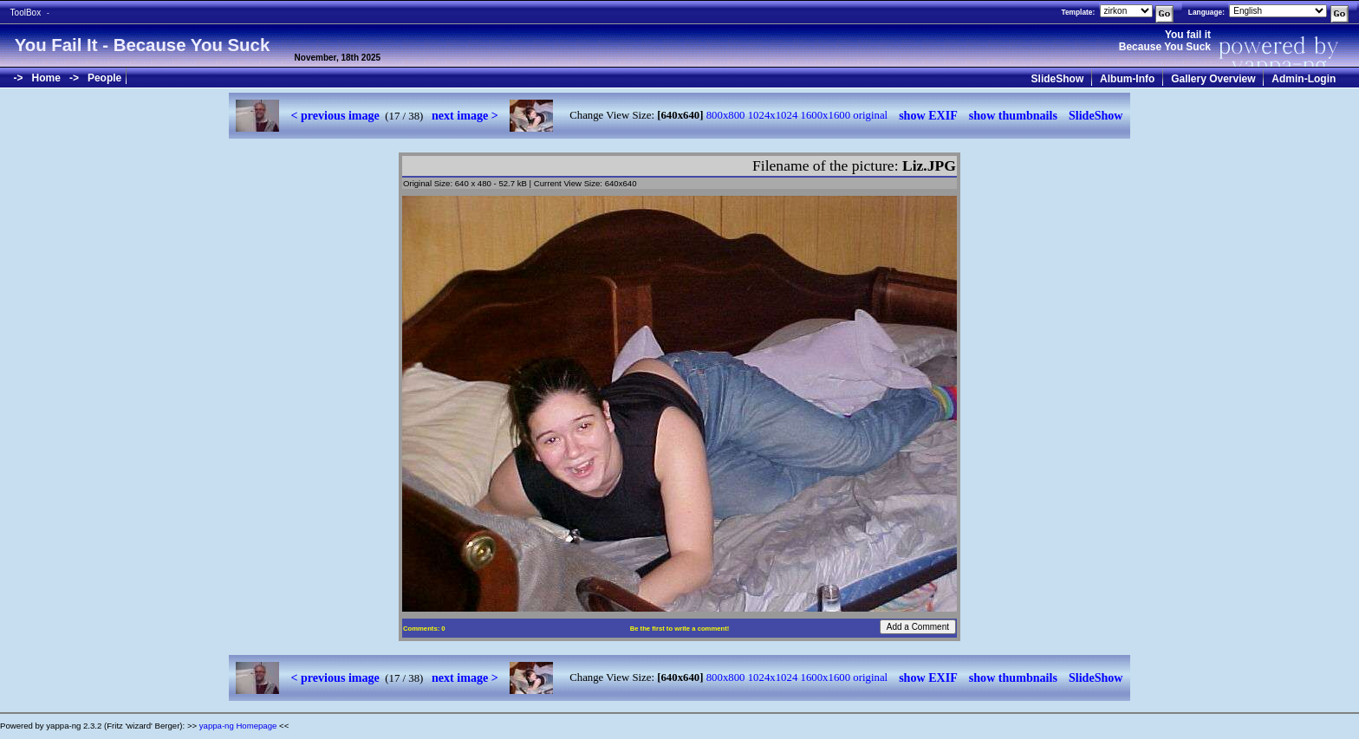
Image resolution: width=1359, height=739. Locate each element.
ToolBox (26, 12)
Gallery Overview (1213, 79)
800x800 (725, 115)
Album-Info (1127, 79)
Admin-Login (1303, 79)
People (104, 78)
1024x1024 (773, 115)
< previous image (334, 115)
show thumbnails (1013, 115)
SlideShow (1057, 79)
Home (46, 78)
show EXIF (928, 115)
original (870, 115)
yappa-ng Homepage (238, 725)
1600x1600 (826, 115)
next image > (465, 115)
